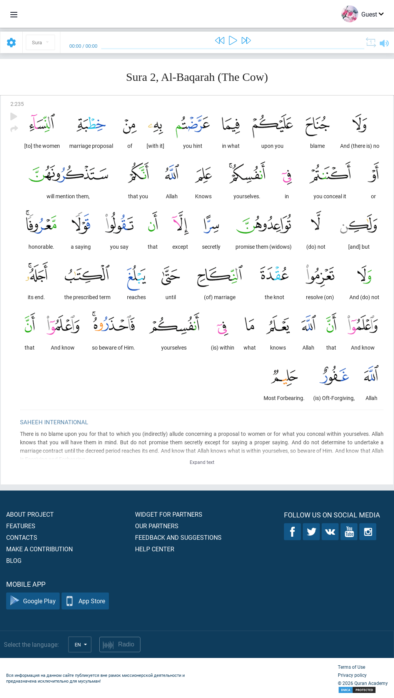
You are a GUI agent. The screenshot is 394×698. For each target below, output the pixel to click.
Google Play (33, 601)
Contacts (21, 537)
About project (30, 514)
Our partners (157, 526)
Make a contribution (39, 549)
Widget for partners (168, 514)
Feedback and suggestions (178, 537)
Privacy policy (352, 675)
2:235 (17, 103)
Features (20, 526)
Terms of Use (351, 667)
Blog (14, 560)
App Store (85, 601)
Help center (154, 549)
